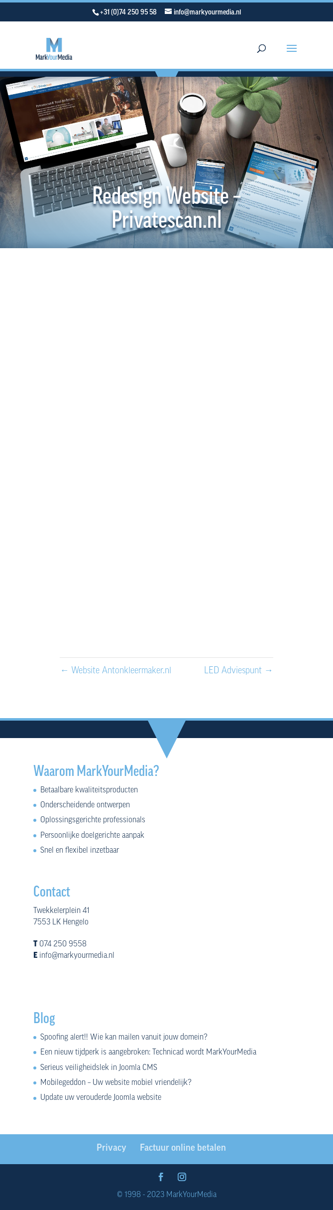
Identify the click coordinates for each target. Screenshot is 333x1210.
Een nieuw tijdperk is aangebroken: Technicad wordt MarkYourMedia (148, 1053)
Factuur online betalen (183, 1148)
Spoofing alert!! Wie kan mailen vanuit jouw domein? (124, 1038)
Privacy (111, 1148)
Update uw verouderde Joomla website (100, 1098)
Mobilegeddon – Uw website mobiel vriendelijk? (116, 1083)
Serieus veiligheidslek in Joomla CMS (98, 1068)
